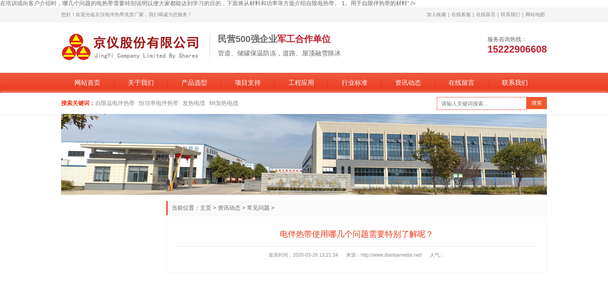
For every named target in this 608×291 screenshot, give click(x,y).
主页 (205, 208)
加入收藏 (436, 14)
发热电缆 (194, 103)
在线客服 (461, 14)
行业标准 (355, 82)
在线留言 (485, 14)
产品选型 (194, 82)
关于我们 (141, 82)
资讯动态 (408, 82)
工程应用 (301, 82)
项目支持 (248, 82)
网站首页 (87, 82)
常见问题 (258, 208)
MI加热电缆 (223, 103)
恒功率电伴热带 (159, 103)
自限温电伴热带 (115, 103)
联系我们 (510, 14)
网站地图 (535, 14)
